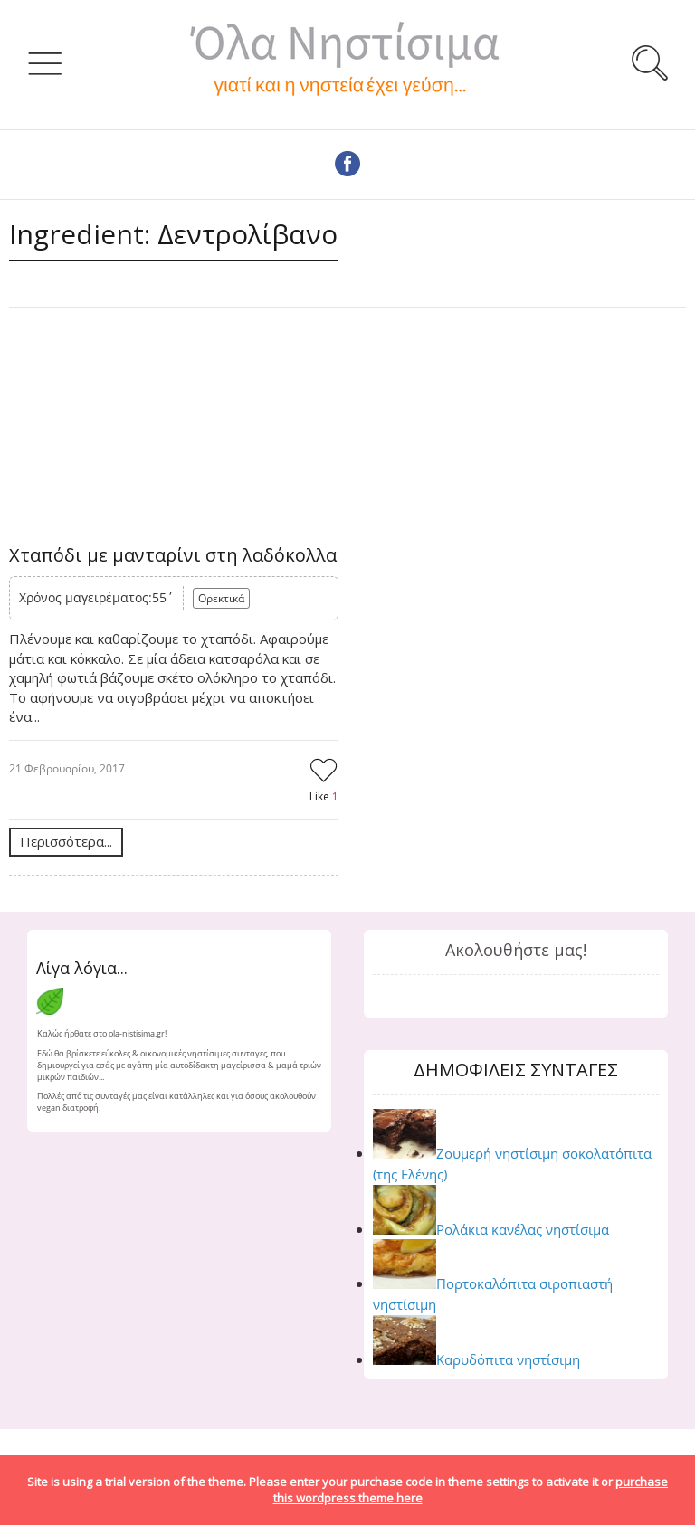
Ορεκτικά (221, 598)
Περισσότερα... (66, 841)
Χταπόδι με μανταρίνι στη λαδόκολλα (173, 555)
